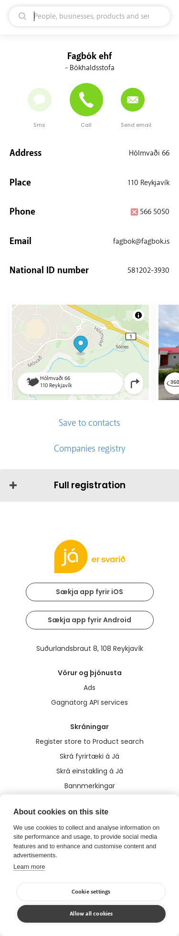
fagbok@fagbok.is (141, 241)
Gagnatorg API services (89, 702)
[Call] (86, 99)
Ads (89, 687)
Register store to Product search (90, 741)
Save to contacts (89, 423)
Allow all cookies (91, 913)
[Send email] (133, 100)
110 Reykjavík (148, 182)
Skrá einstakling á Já (89, 771)
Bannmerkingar (89, 786)
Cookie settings (91, 891)
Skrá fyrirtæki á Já (89, 756)
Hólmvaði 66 (149, 153)
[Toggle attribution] (138, 315)
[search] (89, 16)
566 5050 (154, 211)
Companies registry (90, 448)
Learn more (29, 866)
